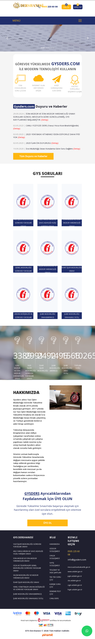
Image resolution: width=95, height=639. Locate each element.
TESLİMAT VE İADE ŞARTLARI (55, 571)
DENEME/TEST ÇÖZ (55, 592)
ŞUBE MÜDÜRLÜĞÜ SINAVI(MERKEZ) (27, 594)
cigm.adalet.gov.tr (75, 585)
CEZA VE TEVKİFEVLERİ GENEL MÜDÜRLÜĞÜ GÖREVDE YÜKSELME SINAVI (27, 568)
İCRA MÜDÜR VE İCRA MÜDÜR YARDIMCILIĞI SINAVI (25, 559)
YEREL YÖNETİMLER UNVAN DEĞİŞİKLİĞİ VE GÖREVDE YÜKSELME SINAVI (29, 588)
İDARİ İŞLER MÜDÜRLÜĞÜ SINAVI (26, 582)
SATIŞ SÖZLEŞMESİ (55, 564)
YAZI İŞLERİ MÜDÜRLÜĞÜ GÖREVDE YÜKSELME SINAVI (27, 545)
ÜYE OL (47, 522)
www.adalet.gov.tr (75, 571)
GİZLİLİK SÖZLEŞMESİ (55, 549)
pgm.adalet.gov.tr (75, 576)
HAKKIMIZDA (55, 544)
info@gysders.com (75, 559)
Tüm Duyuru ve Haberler (33, 156)
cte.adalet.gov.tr (74, 580)
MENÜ (16, 20)
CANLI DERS (54, 598)
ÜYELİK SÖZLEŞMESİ (55, 557)
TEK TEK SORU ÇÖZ (55, 578)
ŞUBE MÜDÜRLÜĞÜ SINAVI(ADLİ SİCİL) (28, 598)
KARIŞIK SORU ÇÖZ (55, 585)
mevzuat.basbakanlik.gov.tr (75, 567)
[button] (7, 38)
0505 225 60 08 (74, 553)
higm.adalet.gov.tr (75, 589)
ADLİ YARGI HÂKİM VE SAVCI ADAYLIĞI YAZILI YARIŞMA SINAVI (28, 552)
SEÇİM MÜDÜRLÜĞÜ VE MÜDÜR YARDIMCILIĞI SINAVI (25, 576)
